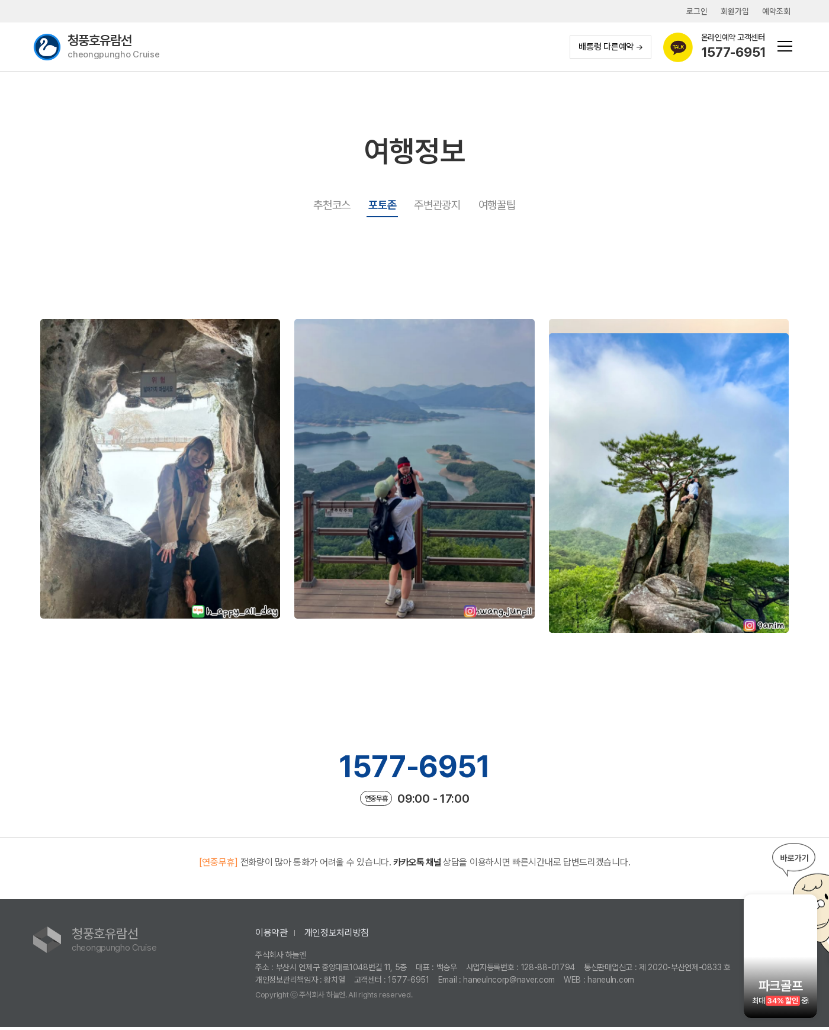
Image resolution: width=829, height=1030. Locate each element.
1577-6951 (414, 768)
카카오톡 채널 (416, 864)
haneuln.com (611, 982)
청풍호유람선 (114, 47)
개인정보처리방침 (336, 935)
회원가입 (734, 11)
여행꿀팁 (497, 205)
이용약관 (271, 935)
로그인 (696, 11)
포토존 (382, 205)
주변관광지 (437, 205)
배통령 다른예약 (610, 47)
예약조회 (776, 11)
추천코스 (332, 205)
